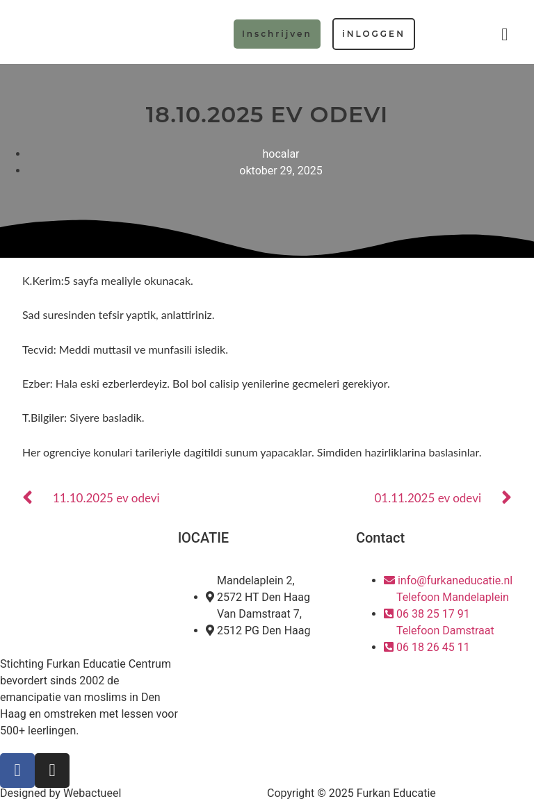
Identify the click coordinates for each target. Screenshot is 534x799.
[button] (504, 35)
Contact (380, 537)
